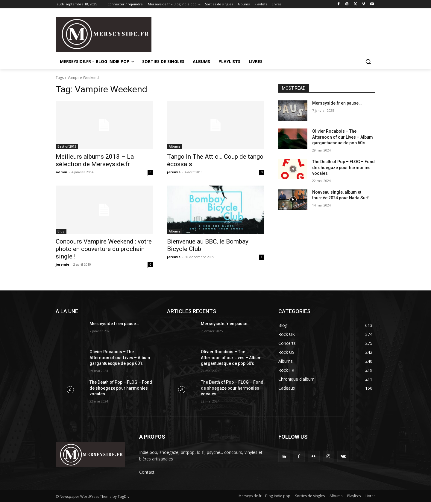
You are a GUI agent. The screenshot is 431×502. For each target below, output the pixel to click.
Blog (61, 231)
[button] (368, 61)
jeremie (173, 172)
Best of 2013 (66, 146)
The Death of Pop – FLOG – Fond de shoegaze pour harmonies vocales (343, 167)
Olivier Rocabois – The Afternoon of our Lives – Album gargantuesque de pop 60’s (342, 137)
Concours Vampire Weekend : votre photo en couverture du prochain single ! (104, 249)
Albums (174, 146)
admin (61, 172)
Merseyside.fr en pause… (337, 103)
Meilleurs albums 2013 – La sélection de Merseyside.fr (95, 160)
